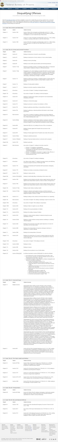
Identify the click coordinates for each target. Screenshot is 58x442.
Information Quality (14, 438)
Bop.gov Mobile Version (5, 439)
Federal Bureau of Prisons (17, 4)
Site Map (53, 2)
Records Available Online (45, 431)
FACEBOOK (49, 439)
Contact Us (54, 8)
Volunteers (50, 435)
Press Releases (43, 428)
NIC (38, 439)
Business (39, 8)
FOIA (57, 2)
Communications (12, 428)
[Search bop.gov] (56, 5)
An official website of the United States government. (12, 0)
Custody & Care (12, 429)
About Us (10, 8)
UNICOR (44, 439)
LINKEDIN (53, 439)
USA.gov (10, 439)
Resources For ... (52, 424)
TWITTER (51, 439)
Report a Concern (13, 430)
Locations (24, 8)
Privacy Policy (24, 438)
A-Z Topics (49, 2)
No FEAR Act (20, 438)
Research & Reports (44, 430)
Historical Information (5, 428)
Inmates (17, 8)
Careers (31, 8)
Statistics (3, 429)
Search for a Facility (20, 428)
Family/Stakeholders (52, 430)
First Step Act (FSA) (11, 20)
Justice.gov (14, 439)
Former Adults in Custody (53, 431)
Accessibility (3, 438)
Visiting (11, 431)
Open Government (19, 439)
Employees (51, 429)
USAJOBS (55, 439)
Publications (43, 429)
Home (3, 8)
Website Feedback (30, 438)
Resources (46, 8)
